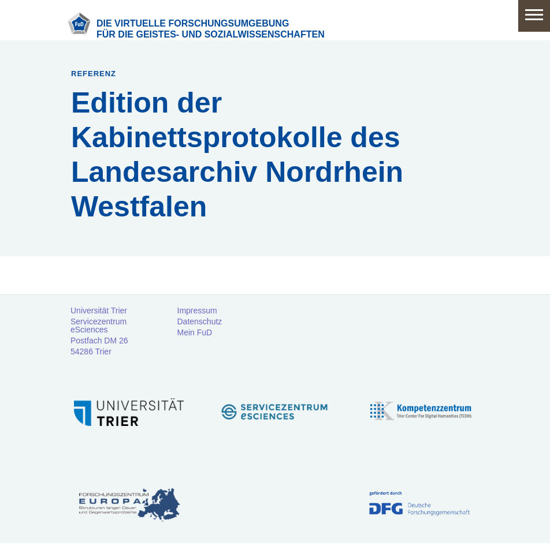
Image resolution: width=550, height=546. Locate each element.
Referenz (93, 73)
